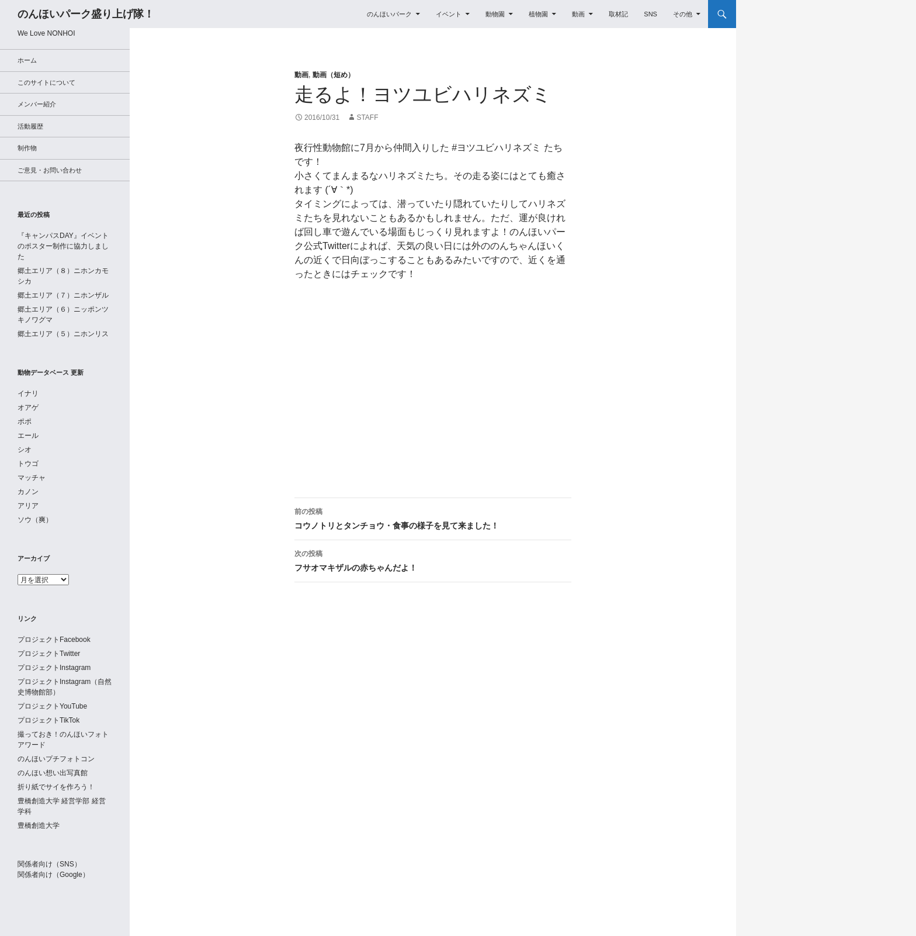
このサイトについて (46, 82)
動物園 (495, 14)
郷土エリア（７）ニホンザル (63, 295)
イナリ (28, 393)
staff (367, 117)
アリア (28, 506)
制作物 (27, 147)
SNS (650, 14)
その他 (682, 14)
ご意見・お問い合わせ (50, 170)
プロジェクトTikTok (48, 720)
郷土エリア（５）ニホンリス (63, 334)
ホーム (27, 60)
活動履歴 (30, 126)
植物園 (538, 14)
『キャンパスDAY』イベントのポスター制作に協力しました (63, 246)
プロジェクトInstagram (54, 668)
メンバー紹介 (37, 104)
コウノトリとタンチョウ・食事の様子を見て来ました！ (432, 517)
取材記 (618, 14)
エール (28, 435)
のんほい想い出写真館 (53, 773)
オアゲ (28, 407)
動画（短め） (334, 75)
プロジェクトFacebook (54, 639)
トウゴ (28, 464)
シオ (25, 449)
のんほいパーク (389, 14)
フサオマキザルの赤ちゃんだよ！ (432, 559)
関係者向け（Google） (53, 875)
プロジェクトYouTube (52, 706)
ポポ (25, 421)
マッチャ (32, 478)
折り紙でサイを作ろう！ (56, 787)
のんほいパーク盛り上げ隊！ (86, 14)
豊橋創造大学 (39, 825)
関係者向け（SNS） (49, 864)
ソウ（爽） (35, 520)
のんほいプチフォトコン (56, 759)
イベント (449, 14)
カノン (28, 492)
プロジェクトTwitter (49, 654)
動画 (578, 14)
